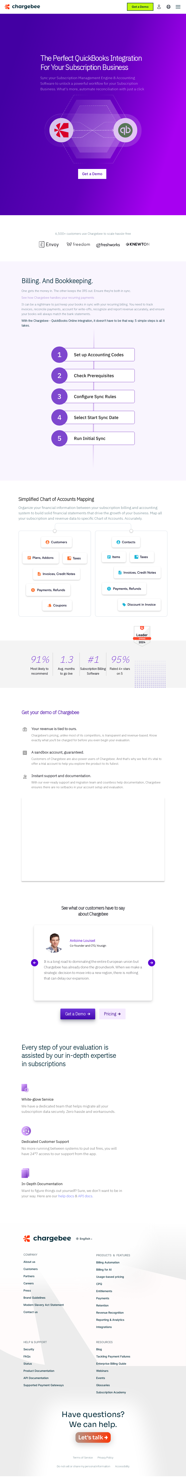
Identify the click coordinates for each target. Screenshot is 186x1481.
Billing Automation (107, 1262)
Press (27, 1290)
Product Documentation (38, 1370)
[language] (168, 7)
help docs (66, 1196)
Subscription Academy (111, 1392)
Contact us (30, 1312)
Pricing (110, 1014)
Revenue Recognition (110, 1312)
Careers (28, 1283)
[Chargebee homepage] (25, 6)
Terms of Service (83, 1457)
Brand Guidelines (34, 1297)
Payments (102, 1298)
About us (29, 1261)
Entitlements (104, 1291)
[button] (84, 1238)
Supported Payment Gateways (43, 1385)
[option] (49, 245)
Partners (29, 1276)
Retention (102, 1305)
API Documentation (35, 1378)
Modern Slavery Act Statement (43, 1304)
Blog (99, 1349)
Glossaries (103, 1385)
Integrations (104, 1327)
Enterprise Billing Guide (111, 1363)
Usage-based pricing (110, 1276)
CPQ (99, 1284)
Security (28, 1349)
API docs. (85, 1196)
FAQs (27, 1356)
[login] (159, 7)
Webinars (102, 1370)
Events (100, 1378)
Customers (30, 1269)
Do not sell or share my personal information (83, 1466)
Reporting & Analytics (110, 1319)
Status (27, 1363)
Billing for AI (104, 1269)
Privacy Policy (105, 1457)
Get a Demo (92, 174)
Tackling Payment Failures (113, 1356)
